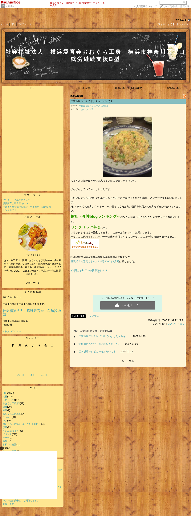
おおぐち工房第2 (11, 413)
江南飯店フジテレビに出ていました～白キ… (103, 336)
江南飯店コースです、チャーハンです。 (93, 101)
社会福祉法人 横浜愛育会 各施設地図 (32, 312)
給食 (5, 407)
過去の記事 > (173, 88)
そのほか (9, 6)
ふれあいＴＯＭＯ (12, 331)
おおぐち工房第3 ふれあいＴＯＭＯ (22, 424)
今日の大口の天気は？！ (89, 271)
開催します (8, 504)
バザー (6, 437)
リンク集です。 (11, 210)
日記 (12, 24)
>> (145, 6)
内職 (5, 410)
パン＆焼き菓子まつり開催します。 (21, 500)
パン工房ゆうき (11, 431)
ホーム (4, 24)
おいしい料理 (87, 109)
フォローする (32, 282)
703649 (181, 20)
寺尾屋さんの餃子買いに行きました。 (100, 343)
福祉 (5, 396)
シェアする (93, 315)
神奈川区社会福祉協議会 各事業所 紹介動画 (27, 207)
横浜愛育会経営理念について (17, 203)
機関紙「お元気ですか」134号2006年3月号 (95, 261)
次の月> (44, 375)
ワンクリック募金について (16, 200)
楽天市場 (184, 6)
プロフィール (24, 24)
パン (5, 420)
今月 (32, 375)
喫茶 (5, 427)
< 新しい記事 (83, 88)
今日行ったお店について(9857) (93, 106)
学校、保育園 (9, 444)
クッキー (7, 417)
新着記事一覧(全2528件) (128, 88)
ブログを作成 (170, 6)
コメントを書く (176, 323)
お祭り (6, 441)
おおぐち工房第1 (11, 403)
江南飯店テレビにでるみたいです (97, 351)
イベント (7, 434)
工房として (8, 400)
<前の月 (20, 375)
